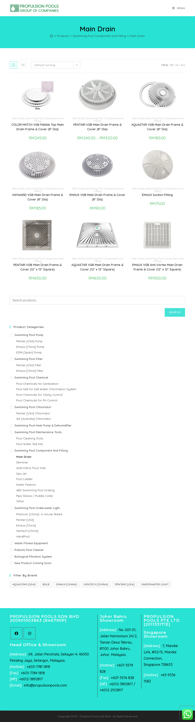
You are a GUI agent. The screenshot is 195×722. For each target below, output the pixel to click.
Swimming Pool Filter (29, 359)
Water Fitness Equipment (31, 543)
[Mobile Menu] (178, 8)
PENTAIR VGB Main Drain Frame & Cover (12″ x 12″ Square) (37, 267)
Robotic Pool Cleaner (29, 550)
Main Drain (137, 36)
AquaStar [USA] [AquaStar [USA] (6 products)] (24, 584)
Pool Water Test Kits (29, 444)
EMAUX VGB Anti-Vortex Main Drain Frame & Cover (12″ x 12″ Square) (157, 267)
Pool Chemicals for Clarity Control (39, 394)
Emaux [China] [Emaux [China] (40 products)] (66, 584)
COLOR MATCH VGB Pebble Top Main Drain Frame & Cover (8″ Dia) (37, 127)
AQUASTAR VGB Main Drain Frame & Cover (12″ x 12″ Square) (97, 267)
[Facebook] (16, 633)
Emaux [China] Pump (30, 346)
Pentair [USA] (25, 520)
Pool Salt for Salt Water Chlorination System (46, 389)
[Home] (51, 36)
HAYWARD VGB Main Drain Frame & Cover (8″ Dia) (37, 197)
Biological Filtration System (33, 556)
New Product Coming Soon (33, 563)
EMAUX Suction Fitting (157, 195)
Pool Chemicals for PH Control (36, 400)
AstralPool (23, 536)
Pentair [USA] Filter (28, 365)
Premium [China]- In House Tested (39, 514)
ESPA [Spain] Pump (29, 352)
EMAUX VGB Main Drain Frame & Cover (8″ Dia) (97, 197)
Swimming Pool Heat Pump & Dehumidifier (43, 425)
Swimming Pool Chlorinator (33, 407)
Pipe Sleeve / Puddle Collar (34, 496)
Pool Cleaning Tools (29, 438)
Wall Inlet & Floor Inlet (31, 468)
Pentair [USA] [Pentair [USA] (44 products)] (124, 584)
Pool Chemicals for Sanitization (37, 383)
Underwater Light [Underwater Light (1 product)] (155, 584)
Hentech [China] (27, 531)
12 (171, 65)
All (183, 65)
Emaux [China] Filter (29, 370)
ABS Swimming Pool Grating (35, 490)
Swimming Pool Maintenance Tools (38, 432)
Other (20, 501)
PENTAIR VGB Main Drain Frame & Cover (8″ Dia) (97, 127)
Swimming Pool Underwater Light (37, 508)
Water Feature (26, 484)
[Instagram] (29, 633)
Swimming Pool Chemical (31, 377)
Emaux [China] (26, 525)
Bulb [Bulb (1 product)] (46, 584)
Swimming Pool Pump (29, 335)
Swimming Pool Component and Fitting (44, 119)
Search (175, 312)
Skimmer (22, 462)
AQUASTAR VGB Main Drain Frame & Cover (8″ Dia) (157, 127)
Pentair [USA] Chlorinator (33, 413)
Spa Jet (21, 473)
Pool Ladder (24, 479)
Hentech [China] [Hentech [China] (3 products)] (96, 584)
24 (176, 65)
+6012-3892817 (31, 679)
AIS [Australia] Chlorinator (33, 418)
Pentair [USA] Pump (29, 341)
